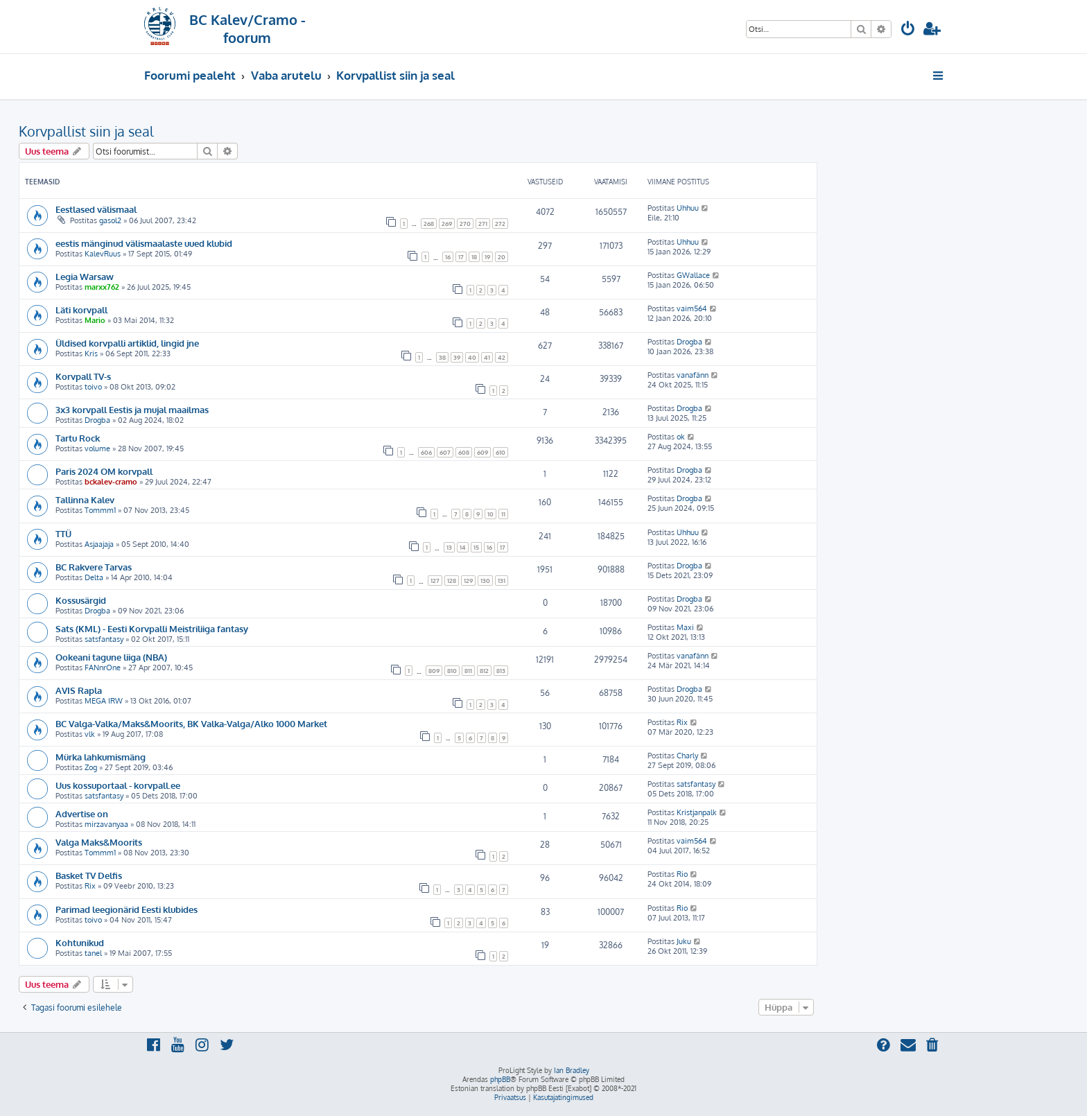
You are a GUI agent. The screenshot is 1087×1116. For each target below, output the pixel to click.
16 (448, 257)
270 (465, 223)
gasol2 (110, 220)
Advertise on (81, 813)
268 (429, 223)
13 (449, 547)
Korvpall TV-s (83, 376)
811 (468, 670)
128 (451, 580)
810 (452, 670)
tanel (93, 953)
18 (474, 257)
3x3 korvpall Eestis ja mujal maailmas (132, 409)
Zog (91, 767)
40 (472, 357)
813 (500, 670)
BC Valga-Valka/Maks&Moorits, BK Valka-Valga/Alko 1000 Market (191, 723)
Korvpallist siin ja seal (86, 131)
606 (426, 452)
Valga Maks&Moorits (98, 842)
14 (463, 547)
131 (501, 580)
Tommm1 (100, 510)
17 (461, 257)
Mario (95, 320)
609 (482, 452)
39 (456, 357)
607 (445, 452)
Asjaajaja (99, 544)
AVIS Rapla (78, 690)
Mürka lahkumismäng (100, 756)
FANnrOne (103, 667)
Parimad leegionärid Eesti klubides (126, 909)
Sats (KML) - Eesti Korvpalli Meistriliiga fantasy (151, 628)
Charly (687, 755)
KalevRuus (103, 254)
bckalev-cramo (111, 482)
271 (482, 223)
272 (500, 223)
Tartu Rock (77, 438)
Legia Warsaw (84, 276)
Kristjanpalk (697, 812)
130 (485, 580)
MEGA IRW (104, 701)
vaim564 (692, 308)
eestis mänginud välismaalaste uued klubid (143, 243)
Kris (91, 353)
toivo (93, 387)
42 (501, 357)
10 (490, 514)
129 (468, 580)
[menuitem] (908, 30)
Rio (682, 874)
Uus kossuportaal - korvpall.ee (117, 785)
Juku (684, 941)
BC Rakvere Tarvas (93, 567)
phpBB (500, 1079)
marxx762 (102, 287)
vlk (90, 734)
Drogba (689, 342)
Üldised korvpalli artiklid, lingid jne (127, 343)
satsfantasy (104, 639)
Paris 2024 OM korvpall (104, 471)
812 (484, 670)
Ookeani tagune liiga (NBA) (111, 657)
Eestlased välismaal (96, 209)
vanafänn (692, 375)
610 (500, 452)
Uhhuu (688, 208)
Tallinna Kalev (84, 499)
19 (487, 257)
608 (463, 452)
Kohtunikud (79, 942)
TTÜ (63, 533)
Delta (94, 577)
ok (681, 437)
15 (476, 547)
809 (434, 670)
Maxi (685, 627)
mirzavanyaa (106, 824)
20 (501, 257)
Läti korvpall (81, 309)
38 (442, 357)
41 (487, 357)
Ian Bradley (571, 1070)
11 (503, 514)
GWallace (693, 275)
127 (435, 580)
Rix (682, 722)
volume (97, 448)
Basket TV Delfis (88, 875)
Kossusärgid (80, 600)
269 (447, 223)
